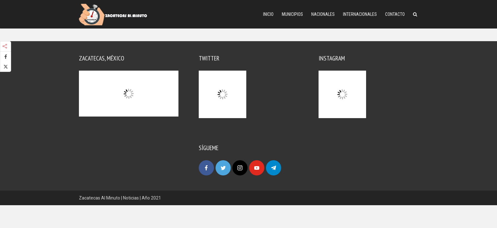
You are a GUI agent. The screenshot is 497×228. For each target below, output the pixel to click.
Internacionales (360, 14)
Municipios (292, 14)
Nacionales (323, 14)
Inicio (268, 14)
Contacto (395, 14)
